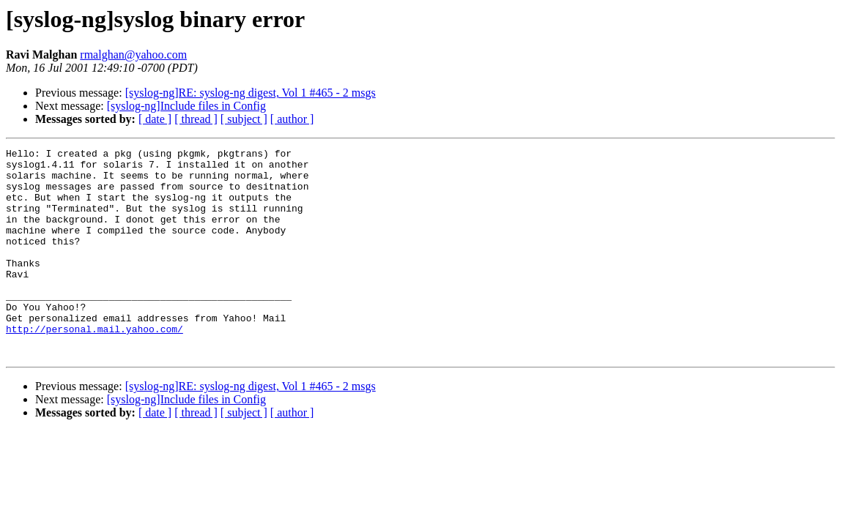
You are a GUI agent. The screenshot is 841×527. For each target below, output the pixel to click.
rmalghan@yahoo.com (133, 54)
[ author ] (292, 119)
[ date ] (154, 119)
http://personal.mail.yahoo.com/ (94, 366)
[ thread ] (196, 119)
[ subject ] (244, 119)
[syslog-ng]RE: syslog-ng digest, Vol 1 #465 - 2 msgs (250, 92)
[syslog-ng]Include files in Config (186, 106)
